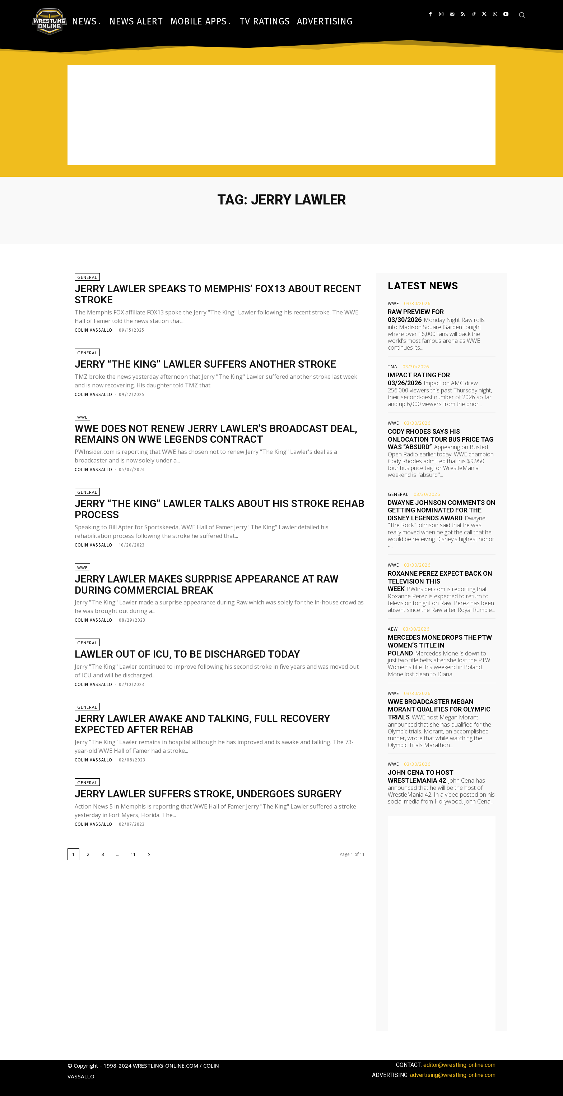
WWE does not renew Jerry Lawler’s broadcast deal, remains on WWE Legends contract (216, 434)
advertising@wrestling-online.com (452, 1075)
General (87, 277)
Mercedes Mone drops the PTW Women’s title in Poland (440, 645)
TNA (392, 367)
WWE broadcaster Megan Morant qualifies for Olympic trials (439, 709)
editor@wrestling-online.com (459, 1065)
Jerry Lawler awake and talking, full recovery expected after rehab (202, 724)
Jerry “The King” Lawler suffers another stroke (205, 364)
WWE (82, 417)
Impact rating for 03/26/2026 (419, 379)
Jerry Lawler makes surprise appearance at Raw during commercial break (207, 584)
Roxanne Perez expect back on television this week (440, 581)
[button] (521, 14)
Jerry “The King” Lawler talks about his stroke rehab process (219, 509)
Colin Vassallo (93, 330)
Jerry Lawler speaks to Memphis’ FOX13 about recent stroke (218, 294)
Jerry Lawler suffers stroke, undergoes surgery (208, 794)
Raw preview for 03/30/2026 (416, 315)
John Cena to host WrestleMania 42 (420, 776)
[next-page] (149, 854)
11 (133, 854)
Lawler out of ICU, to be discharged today (187, 654)
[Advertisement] (281, 115)
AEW (393, 629)
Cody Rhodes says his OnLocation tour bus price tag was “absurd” (440, 439)
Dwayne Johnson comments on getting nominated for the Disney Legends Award (441, 510)
